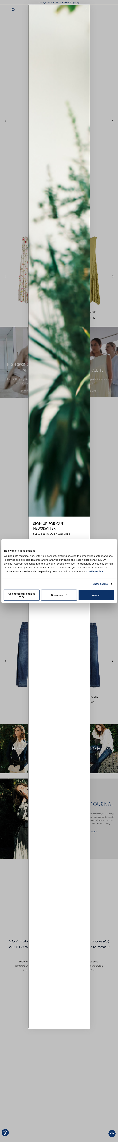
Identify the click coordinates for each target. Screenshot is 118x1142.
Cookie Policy (94, 571)
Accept (96, 595)
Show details (100, 583)
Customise (59, 595)
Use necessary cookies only (21, 595)
